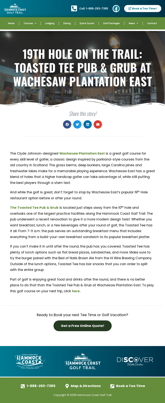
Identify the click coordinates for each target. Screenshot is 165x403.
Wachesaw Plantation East (82, 153)
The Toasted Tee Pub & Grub (34, 207)
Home (11, 23)
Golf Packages (111, 23)
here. (76, 291)
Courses (30, 23)
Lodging (49, 23)
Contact (152, 23)
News (133, 23)
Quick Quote (87, 23)
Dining (67, 23)
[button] (67, 124)
